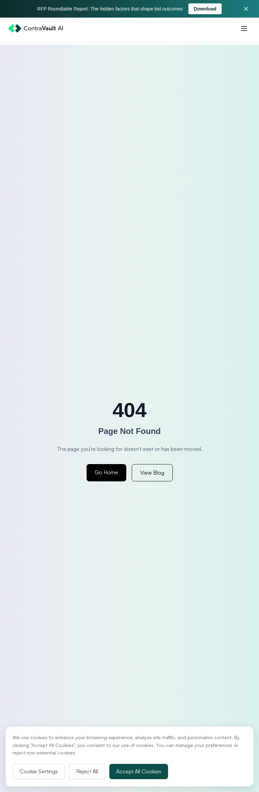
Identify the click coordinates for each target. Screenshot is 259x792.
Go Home (106, 472)
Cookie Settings (39, 771)
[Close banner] (246, 9)
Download (205, 9)
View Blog (152, 472)
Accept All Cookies (138, 771)
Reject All (87, 771)
